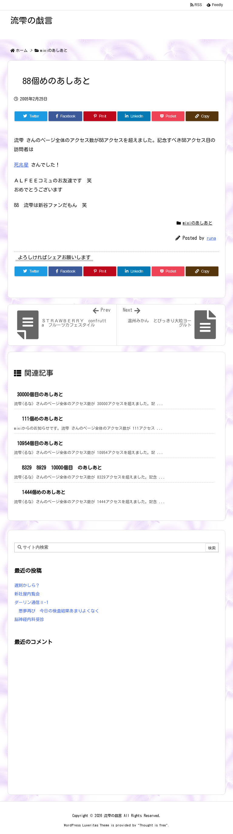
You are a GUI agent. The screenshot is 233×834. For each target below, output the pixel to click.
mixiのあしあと (54, 51)
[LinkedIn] (133, 116)
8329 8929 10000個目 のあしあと (59, 467)
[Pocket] (168, 116)
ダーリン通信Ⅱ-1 (31, 602)
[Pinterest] (99, 116)
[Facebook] (65, 116)
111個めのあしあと (40, 418)
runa (211, 238)
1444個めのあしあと (41, 492)
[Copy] (202, 116)
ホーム (22, 51)
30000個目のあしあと (40, 394)
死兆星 (21, 164)
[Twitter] (31, 116)
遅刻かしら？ (27, 585)
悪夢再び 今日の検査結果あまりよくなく (56, 611)
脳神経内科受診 (29, 619)
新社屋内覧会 (27, 594)
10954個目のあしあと (40, 443)
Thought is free (153, 825)
